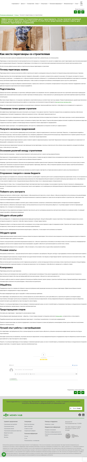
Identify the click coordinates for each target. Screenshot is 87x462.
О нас (77, 3)
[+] (34, 373)
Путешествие (30, 3)
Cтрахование (16, 3)
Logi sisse (75, 365)
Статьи (16, 15)
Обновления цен (69, 3)
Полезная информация (56, 3)
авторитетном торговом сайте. (64, 102)
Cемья (37, 3)
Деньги (23, 3)
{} (32, 373)
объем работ (59, 316)
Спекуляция (45, 3)
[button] (16, 3)
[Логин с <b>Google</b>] (75, 408)
